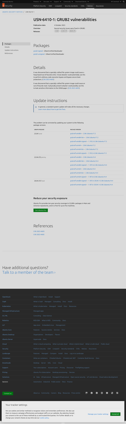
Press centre (75, 393)
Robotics (5, 320)
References (9, 53)
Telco (64, 382)
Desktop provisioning (59, 372)
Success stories (47, 330)
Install (51, 297)
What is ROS (46, 320)
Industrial (46, 382)
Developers (49, 334)
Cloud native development (108, 377)
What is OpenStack (40, 297)
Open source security (78, 377)
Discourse (70, 367)
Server (43, 363)
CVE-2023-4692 (48, 79)
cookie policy (44, 418)
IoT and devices (92, 377)
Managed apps (38, 311)
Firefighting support (82, 367)
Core (54, 363)
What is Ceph (38, 301)
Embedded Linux (48, 325)
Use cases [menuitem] (46, 1)
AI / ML (5, 316)
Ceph (4, 301)
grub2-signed (38, 51)
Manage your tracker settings (98, 414)
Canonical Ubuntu (7, 1)
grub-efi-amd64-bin (77, 137)
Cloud (4, 344)
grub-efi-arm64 (75, 145)
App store (36, 325)
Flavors (57, 334)
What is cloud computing (42, 344)
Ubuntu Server (7, 339)
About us (36, 393)
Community (56, 320)
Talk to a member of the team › (28, 272)
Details (7, 47)
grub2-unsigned (38, 54)
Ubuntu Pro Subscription (41, 372)
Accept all (115, 414)
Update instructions (11, 50)
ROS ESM (36, 320)
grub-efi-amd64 (75, 133)
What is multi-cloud (92, 344)
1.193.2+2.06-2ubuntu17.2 (97, 141)
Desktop (36, 363)
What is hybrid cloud (76, 344)
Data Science (47, 316)
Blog (59, 393)
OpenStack (6, 297)
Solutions (5, 377)
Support (57, 297)
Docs (64, 301)
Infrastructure (46, 377)
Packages (8, 44)
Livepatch (58, 6)
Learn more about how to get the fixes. (52, 109)
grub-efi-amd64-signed (78, 141)
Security (5, 349)
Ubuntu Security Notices (12, 12)
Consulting (57, 301)
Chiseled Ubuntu (55, 358)
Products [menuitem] (36, 1)
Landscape (6, 353)
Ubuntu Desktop (8, 334)
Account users (53, 367)
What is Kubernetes (40, 306)
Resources (72, 306)
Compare (53, 353)
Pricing (62, 367)
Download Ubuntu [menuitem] (81, 1)
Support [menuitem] (56, 1)
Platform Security (39, 6)
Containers (6, 358)
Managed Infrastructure (60, 377)
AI (34, 377)
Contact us (7, 393)
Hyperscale (37, 339)
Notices (90, 6)
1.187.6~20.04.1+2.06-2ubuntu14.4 (100, 181)
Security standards (71, 6)
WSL (49, 363)
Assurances (100, 6)
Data (38, 377)
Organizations (38, 334)
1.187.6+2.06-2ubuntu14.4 (97, 165)
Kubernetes (6, 306)
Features (36, 330)
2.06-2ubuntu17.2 (89, 133)
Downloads (6, 363)
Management (60, 325)
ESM (50, 6)
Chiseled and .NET (69, 358)
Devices (72, 372)
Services (57, 330)
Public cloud (105, 344)
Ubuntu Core (7, 330)
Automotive (37, 382)
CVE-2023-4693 (73, 88)
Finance (69, 382)
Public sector (55, 382)
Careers (53, 393)
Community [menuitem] (67, 1)
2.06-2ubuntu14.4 (89, 157)
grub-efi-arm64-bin (77, 149)
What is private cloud (60, 344)
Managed (48, 301)
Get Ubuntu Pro (40, 210)
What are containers (40, 358)
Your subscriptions (39, 367)
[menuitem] (115, 1)
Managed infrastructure (10, 311)
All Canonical (115, 1)
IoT (3, 325)
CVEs (82, 6)
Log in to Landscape (77, 353)
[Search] (123, 1)
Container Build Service (86, 358)
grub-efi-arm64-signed (78, 153)
